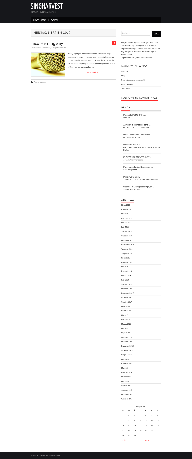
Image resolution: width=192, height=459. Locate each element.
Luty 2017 (125, 328)
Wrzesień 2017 (127, 298)
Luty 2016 (125, 381)
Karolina (63, 48)
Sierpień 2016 (126, 355)
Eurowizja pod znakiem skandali (133, 80)
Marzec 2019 (126, 223)
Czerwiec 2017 (126, 311)
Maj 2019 (124, 214)
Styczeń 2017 (126, 333)
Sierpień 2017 (126, 302)
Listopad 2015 (126, 394)
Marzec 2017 (126, 324)
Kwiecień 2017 (126, 320)
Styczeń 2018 (126, 284)
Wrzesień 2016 (127, 350)
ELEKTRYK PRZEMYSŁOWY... (137, 157)
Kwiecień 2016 (126, 372)
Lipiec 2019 (125, 205)
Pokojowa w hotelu (131, 177)
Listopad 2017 (126, 289)
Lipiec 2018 (125, 258)
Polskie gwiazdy (40, 82)
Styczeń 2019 (126, 231)
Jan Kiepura (125, 89)
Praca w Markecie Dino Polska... (137, 135)
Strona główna (39, 20)
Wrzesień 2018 (127, 249)
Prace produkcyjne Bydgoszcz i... (138, 167)
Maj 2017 (124, 315)
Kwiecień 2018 (126, 271)
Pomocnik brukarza (131, 144)
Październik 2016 (127, 346)
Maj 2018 (124, 267)
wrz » (147, 440)
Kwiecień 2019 (126, 218)
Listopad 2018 (126, 240)
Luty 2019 (125, 227)
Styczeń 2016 (126, 386)
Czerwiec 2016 (126, 364)
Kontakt (54, 20)
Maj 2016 (124, 368)
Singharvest (47, 6)
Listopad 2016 (126, 342)
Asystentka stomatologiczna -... (137, 125)
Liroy (123, 75)
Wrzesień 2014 (127, 399)
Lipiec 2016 (125, 359)
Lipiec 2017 (125, 306)
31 (140, 435)
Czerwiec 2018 (126, 262)
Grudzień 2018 (126, 236)
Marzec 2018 (126, 275)
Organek (124, 71)
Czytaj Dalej (92, 72)
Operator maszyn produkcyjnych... (138, 187)
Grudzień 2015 (126, 390)
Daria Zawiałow (127, 84)
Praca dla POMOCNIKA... (134, 115)
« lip (123, 440)
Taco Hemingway (47, 43)
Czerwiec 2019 (126, 209)
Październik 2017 (127, 293)
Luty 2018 (125, 280)
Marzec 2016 (126, 377)
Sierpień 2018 (126, 253)
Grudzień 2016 (126, 337)
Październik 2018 (127, 245)
